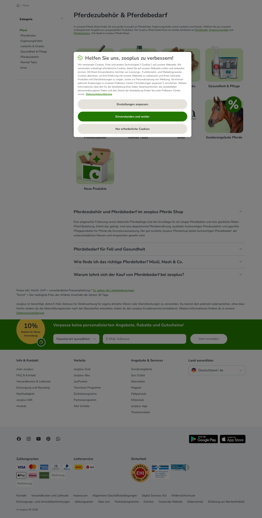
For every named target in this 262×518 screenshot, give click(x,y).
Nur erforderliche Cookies (132, 129)
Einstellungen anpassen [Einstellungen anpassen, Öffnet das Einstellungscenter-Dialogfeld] (132, 104)
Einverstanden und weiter (132, 117)
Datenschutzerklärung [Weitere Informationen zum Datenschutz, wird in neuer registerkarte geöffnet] (99, 94)
